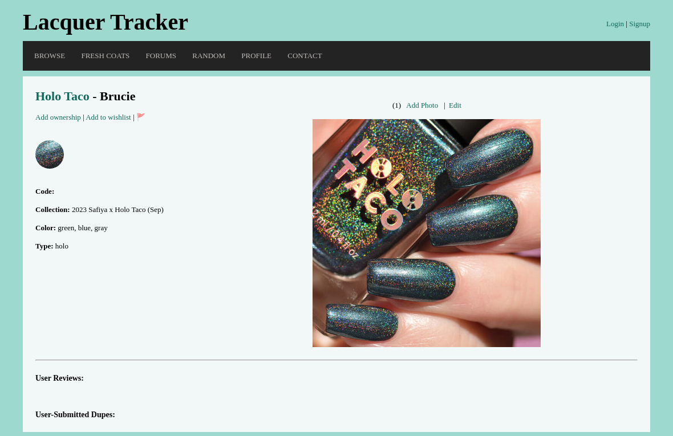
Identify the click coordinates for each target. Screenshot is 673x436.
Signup (639, 23)
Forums (161, 55)
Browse (49, 55)
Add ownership (58, 117)
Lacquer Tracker (105, 22)
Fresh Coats (105, 55)
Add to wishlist (108, 117)
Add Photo (422, 105)
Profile (256, 55)
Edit (455, 105)
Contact (304, 55)
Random (208, 55)
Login (615, 23)
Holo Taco (62, 96)
